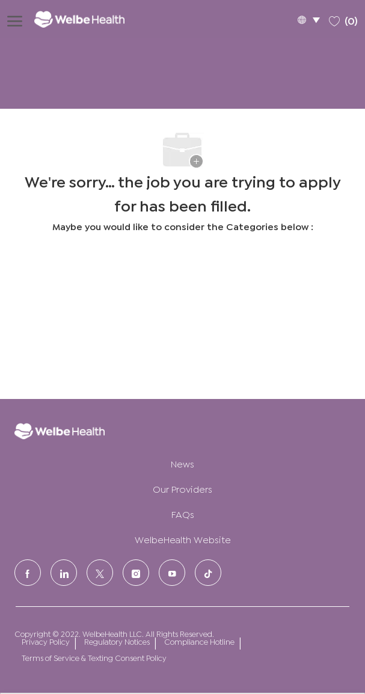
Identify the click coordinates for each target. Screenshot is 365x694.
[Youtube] (172, 572)
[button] (308, 19)
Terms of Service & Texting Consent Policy (94, 658)
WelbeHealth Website (183, 538)
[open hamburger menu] (14, 19)
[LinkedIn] (64, 572)
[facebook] (27, 572)
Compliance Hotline (199, 641)
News (182, 463)
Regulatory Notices (117, 641)
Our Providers (182, 488)
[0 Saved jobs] (343, 19)
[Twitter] (100, 572)
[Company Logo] (87, 19)
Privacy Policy (46, 641)
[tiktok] (208, 572)
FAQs (182, 513)
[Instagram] (136, 572)
